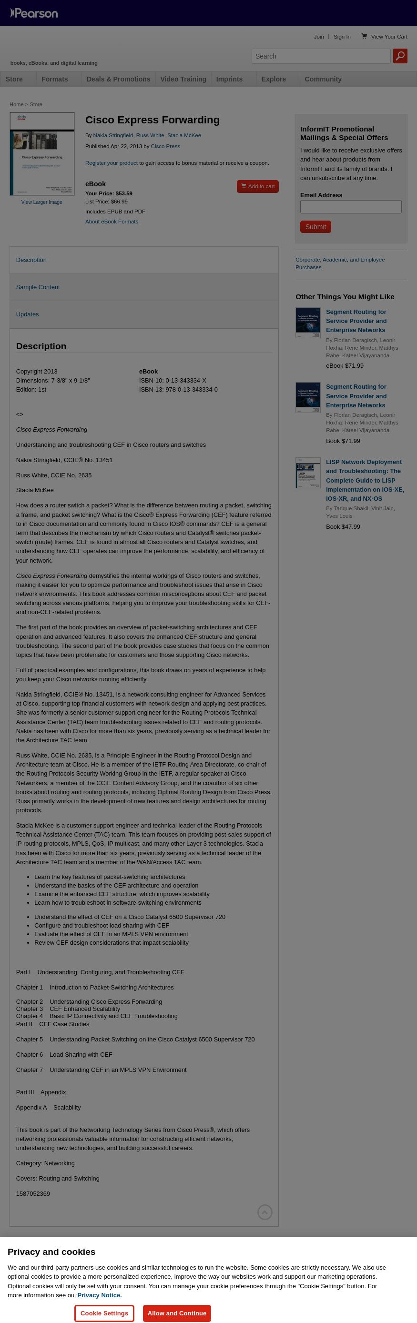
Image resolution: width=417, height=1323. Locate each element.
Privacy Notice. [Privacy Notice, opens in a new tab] (100, 1305)
